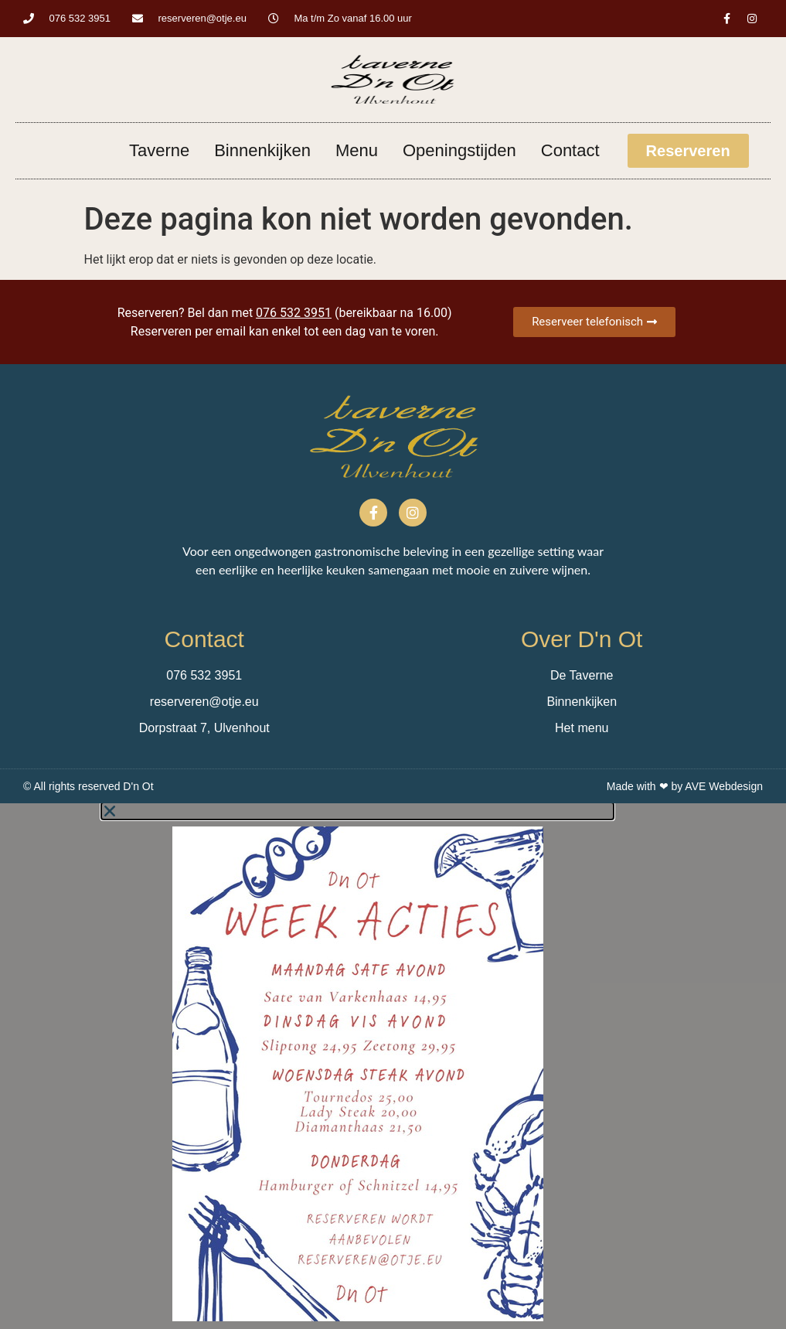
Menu (356, 150)
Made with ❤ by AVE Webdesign (685, 786)
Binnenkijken (262, 150)
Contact (570, 150)
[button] (357, 811)
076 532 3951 (294, 312)
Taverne (159, 150)
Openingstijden (459, 150)
